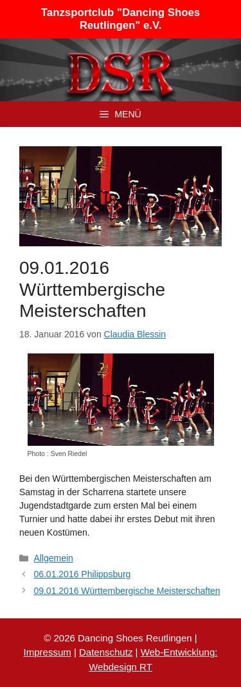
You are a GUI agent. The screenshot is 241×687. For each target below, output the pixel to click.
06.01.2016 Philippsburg (81, 574)
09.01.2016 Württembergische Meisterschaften (126, 591)
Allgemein (53, 558)
